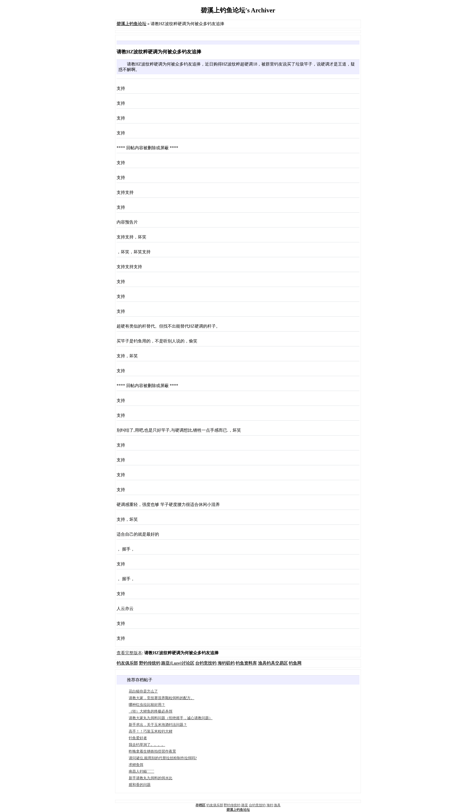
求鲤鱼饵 (136, 765)
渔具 (277, 805)
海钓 (270, 805)
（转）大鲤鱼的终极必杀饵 (150, 711)
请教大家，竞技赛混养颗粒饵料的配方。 (161, 698)
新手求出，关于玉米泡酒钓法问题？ (158, 725)
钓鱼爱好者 (138, 738)
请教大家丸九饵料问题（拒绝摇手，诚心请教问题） (170, 718)
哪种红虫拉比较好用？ (147, 704)
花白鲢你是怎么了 (143, 691)
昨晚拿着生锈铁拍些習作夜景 (152, 751)
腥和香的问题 (140, 785)
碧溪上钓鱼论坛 (238, 809)
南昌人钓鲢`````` (141, 771)
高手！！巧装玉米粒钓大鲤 (150, 731)
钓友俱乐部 (214, 805)
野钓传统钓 (232, 805)
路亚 (244, 805)
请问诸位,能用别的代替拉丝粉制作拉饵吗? (163, 758)
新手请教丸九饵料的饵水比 (150, 778)
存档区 (200, 805)
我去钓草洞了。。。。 (147, 745)
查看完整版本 (129, 653)
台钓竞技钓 (257, 805)
